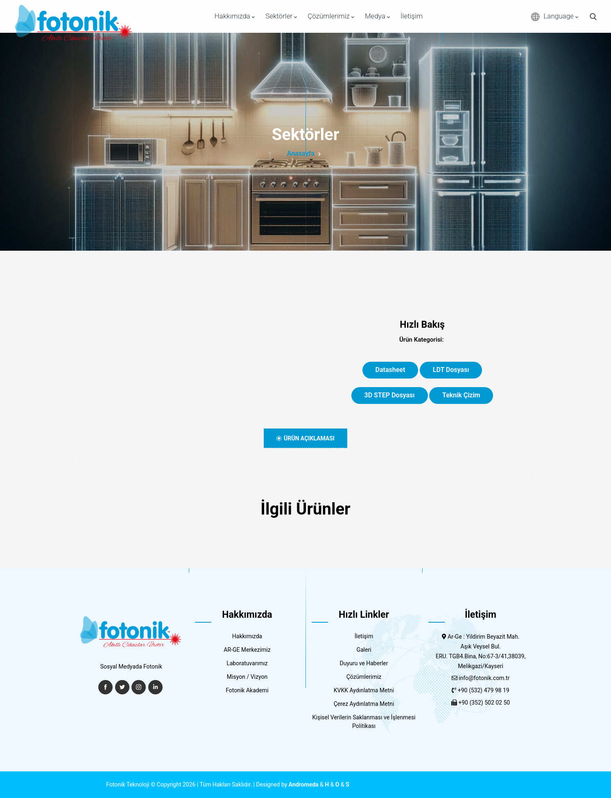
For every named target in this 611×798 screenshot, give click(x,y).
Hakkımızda (235, 16)
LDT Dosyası (451, 370)
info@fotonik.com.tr (484, 678)
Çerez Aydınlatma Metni (364, 704)
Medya (377, 16)
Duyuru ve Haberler (364, 663)
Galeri (363, 649)
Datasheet (390, 370)
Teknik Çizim (461, 395)
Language (554, 16)
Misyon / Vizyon (247, 676)
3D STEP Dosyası (389, 395)
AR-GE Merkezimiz (247, 649)
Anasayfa (301, 153)
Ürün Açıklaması (305, 438)
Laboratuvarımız (247, 663)
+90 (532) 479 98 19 (483, 690)
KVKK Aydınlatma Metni (364, 690)
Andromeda (304, 784)
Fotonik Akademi (247, 690)
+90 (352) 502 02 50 (484, 702)
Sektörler (281, 16)
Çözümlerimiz (331, 16)
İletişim (412, 16)
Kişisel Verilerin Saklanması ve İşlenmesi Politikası (363, 721)
